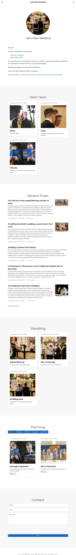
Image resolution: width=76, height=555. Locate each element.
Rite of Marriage (19, 55)
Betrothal (11, 432)
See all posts (13, 306)
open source (37, 554)
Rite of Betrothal (48, 466)
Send (38, 535)
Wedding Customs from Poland (22, 247)
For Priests (27, 432)
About (12, 131)
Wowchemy (27, 554)
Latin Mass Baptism (14, 75)
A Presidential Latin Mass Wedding (23, 286)
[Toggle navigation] (2, 2)
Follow (12, 473)
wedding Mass (18, 57)
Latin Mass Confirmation (55, 75)
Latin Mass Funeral (41, 75)
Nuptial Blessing (17, 362)
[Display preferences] (74, 2)
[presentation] (21, 529)
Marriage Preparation (19, 466)
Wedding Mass (16, 399)
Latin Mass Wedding (38, 2)
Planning (19, 432)
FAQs (43, 131)
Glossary (13, 168)
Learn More (44, 432)
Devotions (35, 432)
